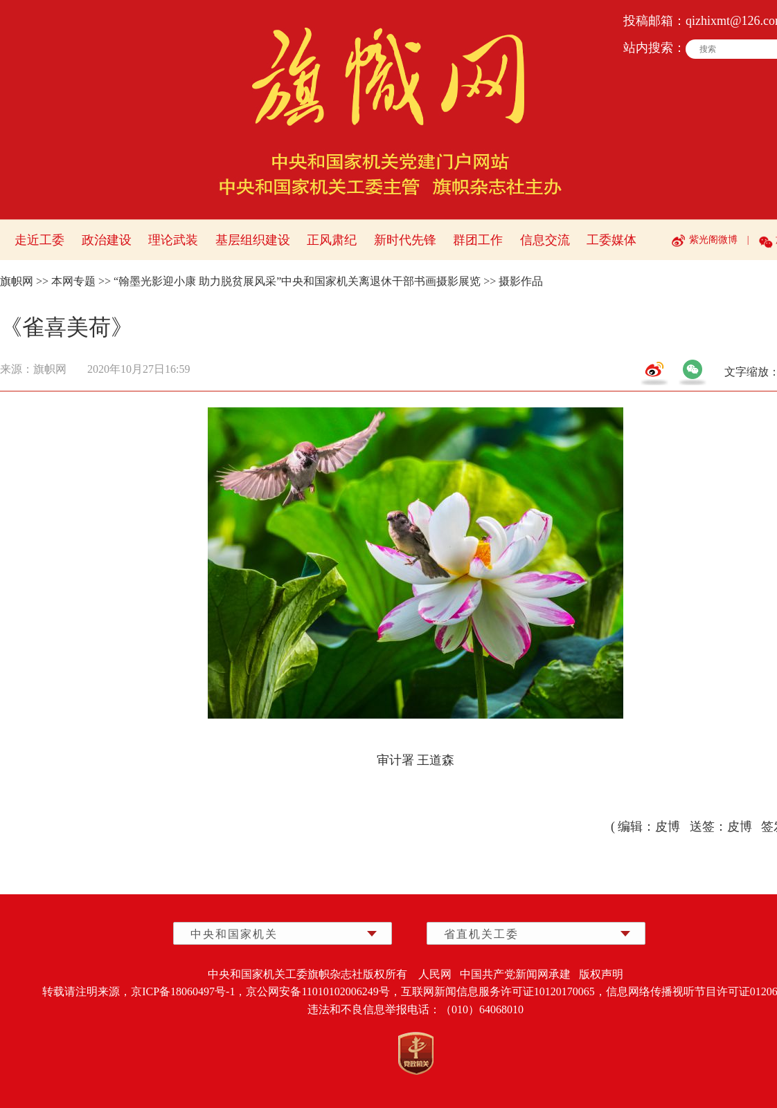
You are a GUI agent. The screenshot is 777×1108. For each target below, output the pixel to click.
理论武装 (173, 240)
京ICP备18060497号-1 (183, 991)
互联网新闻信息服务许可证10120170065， (503, 991)
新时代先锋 (405, 240)
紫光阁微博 (713, 239)
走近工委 (39, 240)
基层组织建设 (252, 240)
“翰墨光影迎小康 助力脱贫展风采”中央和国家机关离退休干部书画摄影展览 (297, 281)
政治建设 (107, 240)
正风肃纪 (332, 240)
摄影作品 (521, 281)
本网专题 (73, 281)
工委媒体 (611, 240)
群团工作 (478, 240)
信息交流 (545, 240)
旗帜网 (16, 281)
